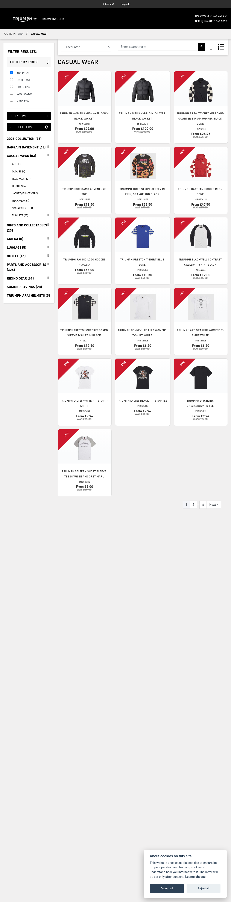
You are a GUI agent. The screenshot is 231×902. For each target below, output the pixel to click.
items (108, 4)
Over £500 (23, 100)
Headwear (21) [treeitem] (21, 179)
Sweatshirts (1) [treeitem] (22, 208)
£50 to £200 (23, 87)
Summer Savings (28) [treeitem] (24, 287)
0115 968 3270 (218, 21)
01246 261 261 (219, 16)
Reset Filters (28, 127)
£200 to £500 (24, 94)
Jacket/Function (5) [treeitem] (25, 193)
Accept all (167, 888)
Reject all (203, 888)
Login (126, 4)
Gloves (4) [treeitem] (18, 171)
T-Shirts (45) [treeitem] (31, 215)
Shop (21, 34)
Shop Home (28, 116)
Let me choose (195, 877)
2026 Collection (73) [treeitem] (24, 138)
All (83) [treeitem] (16, 164)
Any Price (23, 73)
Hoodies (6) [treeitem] (19, 186)
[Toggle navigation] (6, 18)
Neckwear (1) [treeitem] (20, 200)
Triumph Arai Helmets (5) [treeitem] (28, 295)
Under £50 (23, 80)
